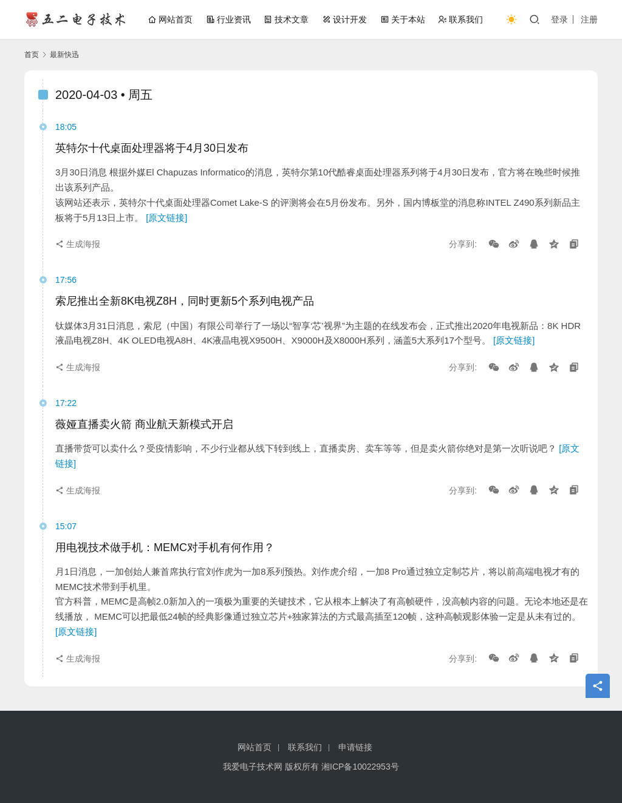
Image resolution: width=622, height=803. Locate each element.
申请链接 (355, 747)
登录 (559, 19)
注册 (589, 19)
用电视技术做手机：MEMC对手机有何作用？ (165, 547)
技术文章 (286, 19)
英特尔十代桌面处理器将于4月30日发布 (151, 148)
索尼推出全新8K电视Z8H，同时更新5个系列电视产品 (184, 301)
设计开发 (344, 19)
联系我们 (460, 19)
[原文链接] (166, 217)
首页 (31, 54)
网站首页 (170, 19)
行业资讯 (228, 19)
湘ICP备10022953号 (360, 766)
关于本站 (402, 19)
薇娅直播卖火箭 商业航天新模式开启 (144, 424)
